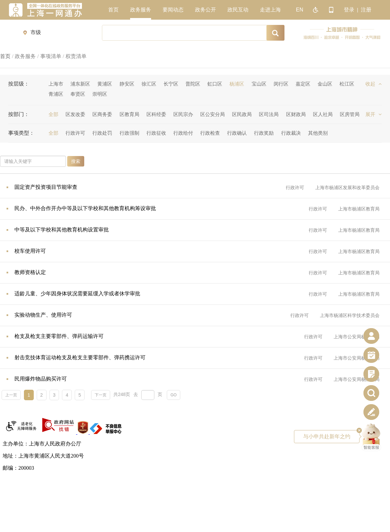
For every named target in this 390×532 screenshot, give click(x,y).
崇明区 (99, 94)
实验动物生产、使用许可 (43, 315)
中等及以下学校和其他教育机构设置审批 (61, 229)
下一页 (101, 395)
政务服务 (25, 56)
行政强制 (129, 133)
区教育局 (129, 114)
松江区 (347, 84)
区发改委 (75, 114)
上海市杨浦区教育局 (359, 208)
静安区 (127, 84)
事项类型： (21, 133)
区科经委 (156, 114)
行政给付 (183, 133)
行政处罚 (102, 133)
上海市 (56, 84)
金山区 (325, 84)
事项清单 (50, 56)
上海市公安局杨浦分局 (357, 336)
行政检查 (210, 133)
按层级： (18, 84)
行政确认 (237, 133)
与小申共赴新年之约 (331, 434)
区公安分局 (212, 114)
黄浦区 (104, 84)
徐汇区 (149, 84)
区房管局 (350, 114)
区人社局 (323, 114)
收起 (373, 84)
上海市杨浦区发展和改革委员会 (347, 187)
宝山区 (259, 84)
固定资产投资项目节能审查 (45, 187)
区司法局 (269, 114)
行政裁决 (291, 133)
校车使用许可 (30, 251)
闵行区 (281, 84)
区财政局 (296, 114)
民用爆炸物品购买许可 (40, 379)
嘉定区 (303, 84)
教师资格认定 (30, 272)
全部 (53, 114)
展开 (373, 114)
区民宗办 (183, 114)
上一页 (11, 395)
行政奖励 (264, 133)
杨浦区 (236, 84)
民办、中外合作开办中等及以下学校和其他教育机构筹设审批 (85, 208)
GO (173, 395)
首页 (5, 56)
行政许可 (75, 133)
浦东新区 (80, 84)
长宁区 (171, 84)
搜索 (75, 161)
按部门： (18, 114)
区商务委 (102, 114)
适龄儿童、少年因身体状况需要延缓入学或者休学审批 (77, 293)
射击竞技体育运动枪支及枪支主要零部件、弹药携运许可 (80, 357)
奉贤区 (77, 94)
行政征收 (156, 133)
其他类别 (318, 133)
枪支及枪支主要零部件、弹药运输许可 (59, 336)
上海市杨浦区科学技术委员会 (350, 315)
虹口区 (214, 84)
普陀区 (192, 84)
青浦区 (56, 94)
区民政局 (242, 114)
